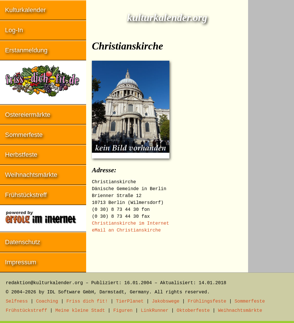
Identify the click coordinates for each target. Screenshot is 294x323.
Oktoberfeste (193, 310)
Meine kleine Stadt (80, 310)
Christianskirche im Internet (130, 223)
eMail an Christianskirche (126, 230)
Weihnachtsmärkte (31, 174)
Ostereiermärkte (28, 114)
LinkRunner (155, 310)
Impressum (20, 262)
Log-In (14, 30)
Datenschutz (22, 242)
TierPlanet (130, 301)
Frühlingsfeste (207, 301)
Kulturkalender (25, 10)
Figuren (122, 310)
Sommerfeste (24, 134)
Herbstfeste (21, 154)
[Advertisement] (271, 86)
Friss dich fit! (87, 301)
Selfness (17, 301)
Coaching (47, 301)
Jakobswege (165, 301)
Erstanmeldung (26, 50)
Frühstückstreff (26, 194)
